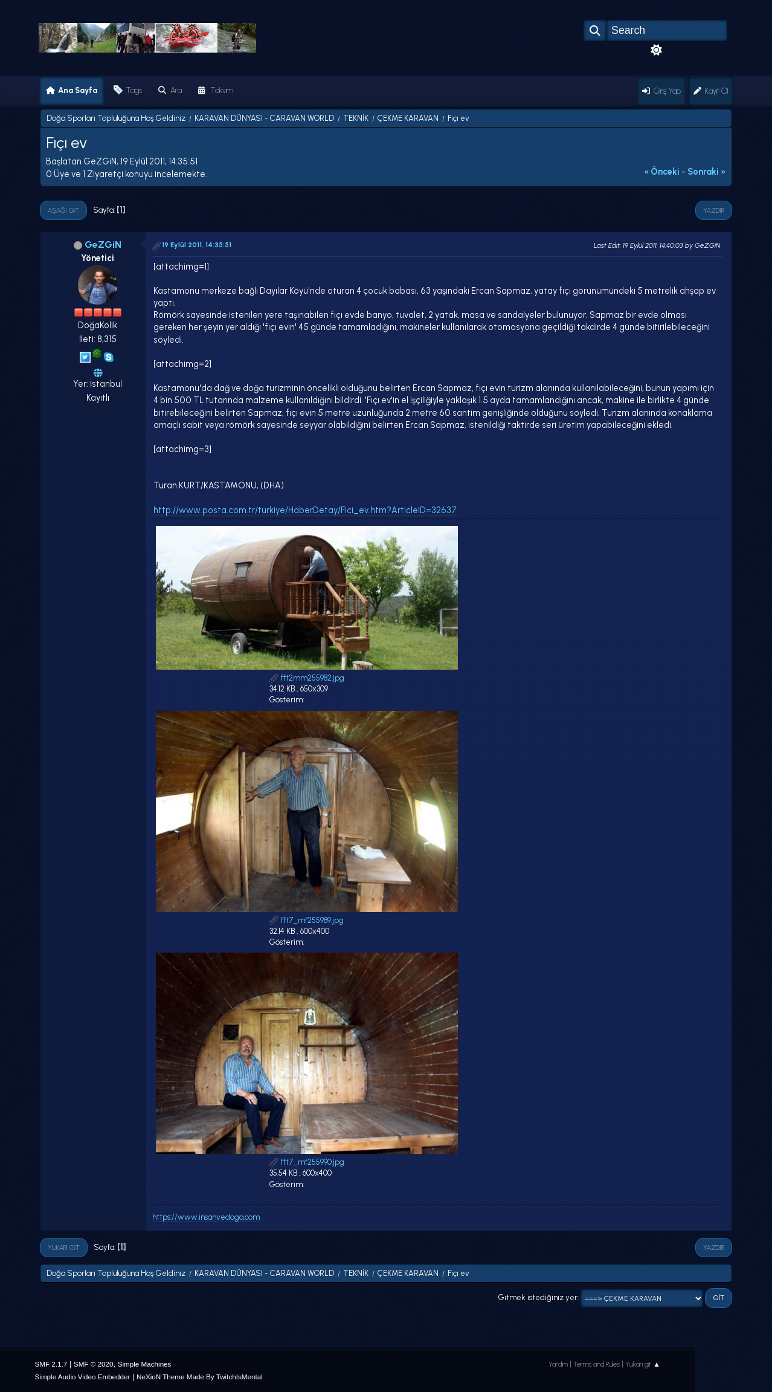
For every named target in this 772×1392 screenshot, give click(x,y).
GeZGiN (103, 244)
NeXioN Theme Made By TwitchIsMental (200, 1377)
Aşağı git (63, 210)
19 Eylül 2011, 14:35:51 (196, 245)
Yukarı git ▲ (642, 1364)
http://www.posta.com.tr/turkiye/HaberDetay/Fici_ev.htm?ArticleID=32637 (305, 510)
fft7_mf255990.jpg (306, 1162)
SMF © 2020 (94, 1364)
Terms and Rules (596, 1364)
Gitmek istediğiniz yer (537, 1297)
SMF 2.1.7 (51, 1364)
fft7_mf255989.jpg (306, 920)
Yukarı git (64, 1247)
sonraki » (706, 171)
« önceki (662, 171)
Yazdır (713, 210)
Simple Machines (145, 1364)
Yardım (558, 1364)
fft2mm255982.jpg (306, 677)
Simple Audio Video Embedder (82, 1377)
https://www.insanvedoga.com (206, 1217)
